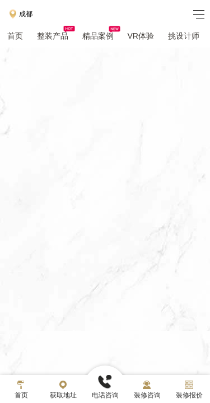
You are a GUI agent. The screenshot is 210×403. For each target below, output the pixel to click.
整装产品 (56, 35)
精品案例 (101, 35)
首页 (15, 35)
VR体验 (141, 35)
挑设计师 (183, 35)
